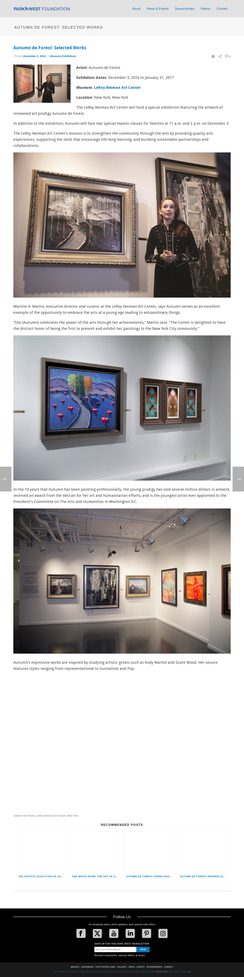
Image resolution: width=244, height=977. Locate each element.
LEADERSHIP (87, 967)
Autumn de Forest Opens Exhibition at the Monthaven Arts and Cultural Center (150, 876)
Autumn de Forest (24, 815)
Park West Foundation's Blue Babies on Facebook (81, 972)
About (136, 9)
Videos (205, 9)
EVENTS (140, 967)
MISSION (75, 967)
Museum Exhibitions (63, 56)
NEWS (131, 967)
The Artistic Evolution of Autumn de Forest (42, 876)
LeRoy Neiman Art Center (117, 87)
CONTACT (168, 967)
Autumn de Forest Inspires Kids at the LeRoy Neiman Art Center (204, 876)
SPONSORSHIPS (154, 967)
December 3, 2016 (34, 56)
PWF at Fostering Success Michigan (131, 972)
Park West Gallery (179, 972)
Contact (222, 9)
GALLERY (121, 967)
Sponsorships (184, 9)
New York (72, 815)
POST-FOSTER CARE (105, 967)
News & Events (158, 9)
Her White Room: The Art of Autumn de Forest (96, 876)
